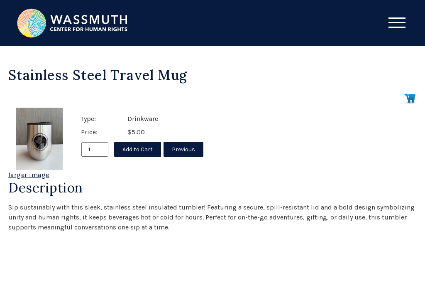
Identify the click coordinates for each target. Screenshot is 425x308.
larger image (28, 175)
